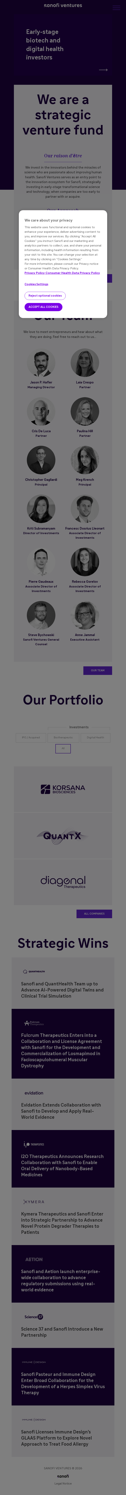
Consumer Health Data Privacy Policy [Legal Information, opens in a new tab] (72, 273)
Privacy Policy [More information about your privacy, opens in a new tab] (35, 273)
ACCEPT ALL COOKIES (43, 307)
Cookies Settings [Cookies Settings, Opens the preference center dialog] (36, 284)
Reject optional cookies (45, 296)
